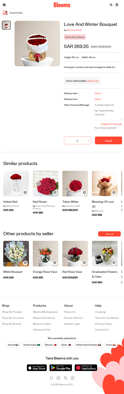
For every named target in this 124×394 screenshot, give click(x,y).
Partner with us (73, 317)
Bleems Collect (42, 323)
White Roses (11, 206)
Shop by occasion (13, 317)
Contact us (102, 329)
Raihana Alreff (74, 29)
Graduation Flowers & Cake (105, 273)
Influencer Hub (41, 329)
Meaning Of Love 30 (103, 203)
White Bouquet (12, 271)
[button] (4, 5)
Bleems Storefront (44, 317)
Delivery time (71, 99)
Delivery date (71, 93)
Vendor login (72, 323)
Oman (111, 345)
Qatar (66, 345)
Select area (93, 80)
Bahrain (51, 345)
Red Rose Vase (72, 271)
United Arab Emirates (88, 345)
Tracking (100, 311)
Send (108, 140)
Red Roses (40, 201)
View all (109, 233)
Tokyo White (70, 201)
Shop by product (12, 311)
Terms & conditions (107, 317)
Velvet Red (10, 201)
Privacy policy (103, 323)
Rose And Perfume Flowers (44, 207)
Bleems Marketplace (45, 311)
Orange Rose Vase (45, 271)
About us (69, 311)
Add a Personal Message (76, 104)
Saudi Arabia (31, 345)
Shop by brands (11, 323)
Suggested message (111, 123)
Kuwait (13, 345)
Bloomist (98, 210)
